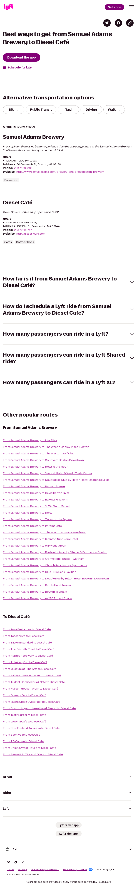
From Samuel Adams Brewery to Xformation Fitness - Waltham (43, 559)
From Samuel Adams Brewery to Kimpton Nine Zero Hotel (40, 539)
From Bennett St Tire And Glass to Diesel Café (33, 754)
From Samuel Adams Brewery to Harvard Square (34, 486)
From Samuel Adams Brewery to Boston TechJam (35, 591)
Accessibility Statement (45, 869)
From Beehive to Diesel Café (21, 734)
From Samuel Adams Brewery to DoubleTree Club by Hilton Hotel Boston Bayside (56, 480)
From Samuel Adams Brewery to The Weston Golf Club (38, 453)
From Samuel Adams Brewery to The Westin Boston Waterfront (44, 532)
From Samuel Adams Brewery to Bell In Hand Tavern (37, 585)
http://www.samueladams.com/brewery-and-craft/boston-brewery (60, 172)
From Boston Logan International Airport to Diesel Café (39, 708)
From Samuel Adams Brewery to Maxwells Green (34, 545)
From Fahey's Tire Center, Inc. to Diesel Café (32, 675)
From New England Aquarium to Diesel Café (31, 728)
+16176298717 (23, 230)
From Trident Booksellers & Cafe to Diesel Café (34, 682)
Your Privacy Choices (78, 869)
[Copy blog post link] (130, 23)
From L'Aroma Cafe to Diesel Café (24, 721)
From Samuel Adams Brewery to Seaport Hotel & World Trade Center (47, 473)
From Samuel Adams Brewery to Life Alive (30, 440)
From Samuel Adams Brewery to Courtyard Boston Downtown (43, 460)
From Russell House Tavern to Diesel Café (30, 688)
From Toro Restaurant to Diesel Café (27, 629)
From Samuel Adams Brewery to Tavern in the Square (37, 519)
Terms (10, 869)
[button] (131, 7)
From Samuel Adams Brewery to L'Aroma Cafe (32, 526)
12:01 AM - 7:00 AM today (21, 222)
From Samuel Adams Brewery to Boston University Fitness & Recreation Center (55, 552)
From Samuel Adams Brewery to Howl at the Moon (35, 466)
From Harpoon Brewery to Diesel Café (28, 656)
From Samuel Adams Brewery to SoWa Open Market (36, 506)
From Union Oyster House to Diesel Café (29, 748)
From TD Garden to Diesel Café (23, 741)
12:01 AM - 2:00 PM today (21, 160)
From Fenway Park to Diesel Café (24, 695)
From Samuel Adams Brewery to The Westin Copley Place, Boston (46, 447)
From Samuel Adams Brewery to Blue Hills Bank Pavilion (39, 572)
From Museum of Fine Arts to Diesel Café (29, 669)
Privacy (22, 869)
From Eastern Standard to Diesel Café (27, 642)
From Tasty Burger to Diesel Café (24, 715)
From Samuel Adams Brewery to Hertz (27, 513)
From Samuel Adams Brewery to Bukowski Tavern (35, 499)
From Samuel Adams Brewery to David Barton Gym (36, 493)
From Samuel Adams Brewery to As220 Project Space (37, 598)
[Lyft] (8, 7)
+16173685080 (23, 168)
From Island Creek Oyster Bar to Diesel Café (31, 702)
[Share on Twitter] (107, 23)
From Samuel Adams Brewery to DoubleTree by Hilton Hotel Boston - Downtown (56, 578)
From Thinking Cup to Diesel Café (25, 662)
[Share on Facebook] (118, 23)
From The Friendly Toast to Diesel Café (28, 649)
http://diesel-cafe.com (30, 233)
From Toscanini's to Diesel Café (23, 636)
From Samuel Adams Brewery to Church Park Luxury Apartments (45, 565)
